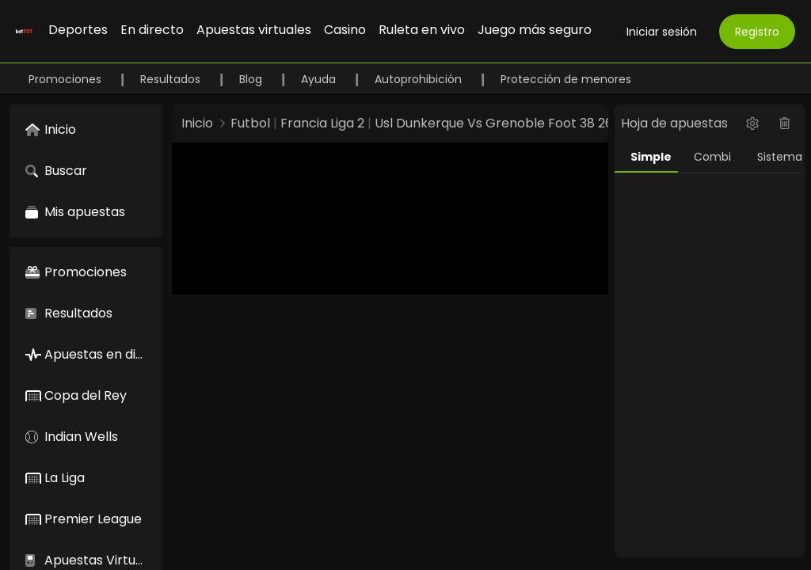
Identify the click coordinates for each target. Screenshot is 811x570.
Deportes (78, 30)
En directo (152, 30)
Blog (252, 79)
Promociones (67, 79)
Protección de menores (566, 79)
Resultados (172, 79)
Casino (345, 30)
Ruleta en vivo (422, 30)
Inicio (197, 123)
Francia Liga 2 (322, 123)
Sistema (779, 157)
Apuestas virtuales (253, 30)
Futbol (250, 123)
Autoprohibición (420, 79)
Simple (651, 157)
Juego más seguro (535, 30)
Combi (712, 157)
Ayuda (320, 79)
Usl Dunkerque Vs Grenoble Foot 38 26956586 (517, 123)
